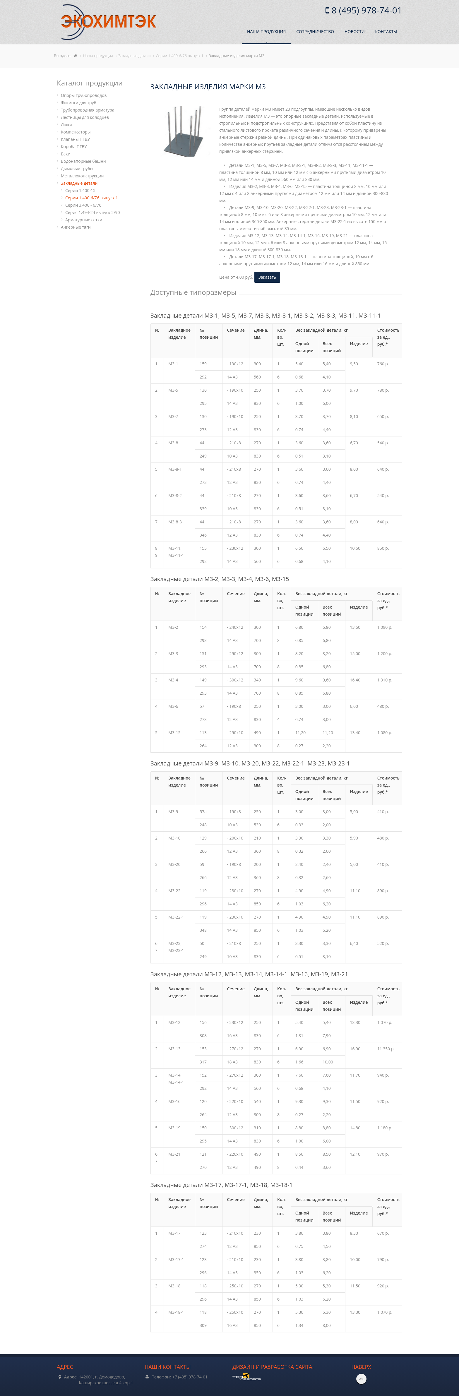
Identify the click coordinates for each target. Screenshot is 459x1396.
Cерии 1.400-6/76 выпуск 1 (91, 198)
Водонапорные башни (83, 161)
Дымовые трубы (77, 168)
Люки (66, 124)
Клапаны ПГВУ (75, 139)
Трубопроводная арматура (87, 110)
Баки (65, 154)
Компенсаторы (75, 132)
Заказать (267, 277)
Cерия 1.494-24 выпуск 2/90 (92, 212)
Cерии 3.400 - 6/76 (83, 205)
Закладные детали (79, 183)
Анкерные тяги (76, 227)
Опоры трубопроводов (84, 95)
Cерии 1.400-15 (80, 190)
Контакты (386, 31)
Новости (354, 31)
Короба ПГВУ (74, 146)
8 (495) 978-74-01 (365, 10)
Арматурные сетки (83, 219)
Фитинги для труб (78, 102)
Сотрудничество (315, 31)
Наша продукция (266, 31)
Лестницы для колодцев (85, 117)
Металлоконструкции (82, 176)
